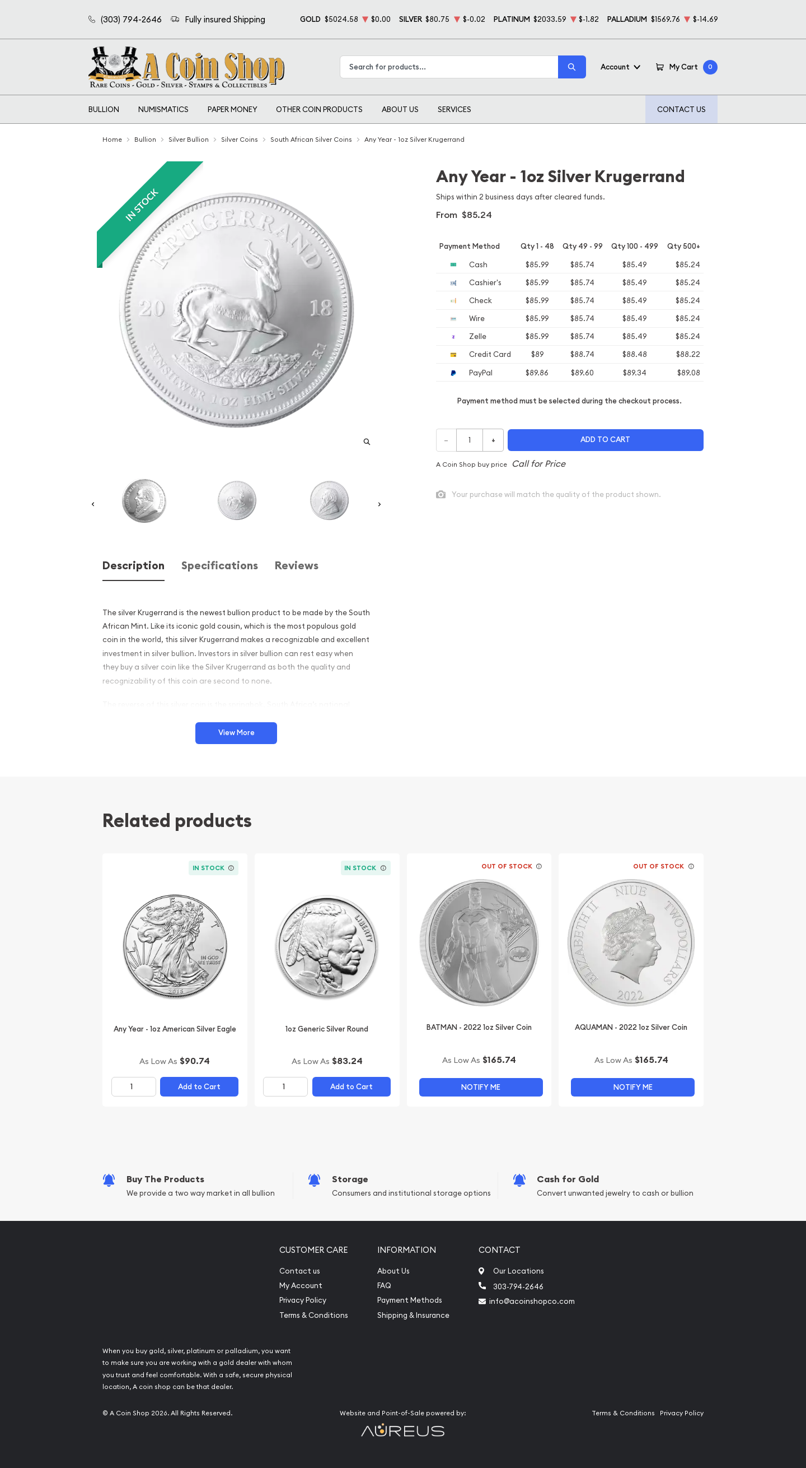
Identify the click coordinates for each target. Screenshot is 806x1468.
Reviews (296, 565)
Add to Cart (199, 1086)
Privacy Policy (302, 1300)
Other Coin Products (319, 109)
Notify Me (480, 1087)
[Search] (572, 66)
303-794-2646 (518, 1286)
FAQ (384, 1285)
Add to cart (605, 439)
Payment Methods (409, 1300)
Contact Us (681, 109)
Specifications (219, 565)
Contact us (299, 1271)
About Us (400, 109)
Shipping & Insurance (413, 1315)
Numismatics (163, 109)
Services (454, 109)
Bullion (103, 109)
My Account (300, 1285)
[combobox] (449, 66)
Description (133, 565)
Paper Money (232, 109)
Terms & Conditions (313, 1315)
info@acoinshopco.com (532, 1301)
